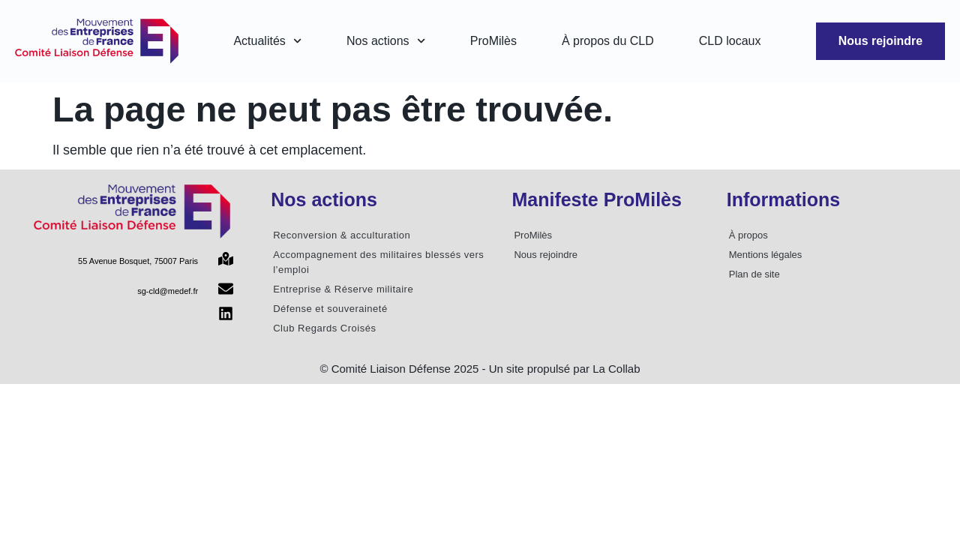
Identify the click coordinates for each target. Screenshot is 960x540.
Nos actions (385, 40)
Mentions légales (765, 254)
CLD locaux (729, 40)
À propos (748, 235)
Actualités (267, 40)
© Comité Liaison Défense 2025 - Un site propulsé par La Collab (480, 368)
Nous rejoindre (546, 254)
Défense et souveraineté (330, 308)
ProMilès (493, 40)
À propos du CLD (608, 40)
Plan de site (754, 274)
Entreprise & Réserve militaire (343, 289)
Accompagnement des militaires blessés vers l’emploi (378, 262)
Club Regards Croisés (324, 328)
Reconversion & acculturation (341, 235)
